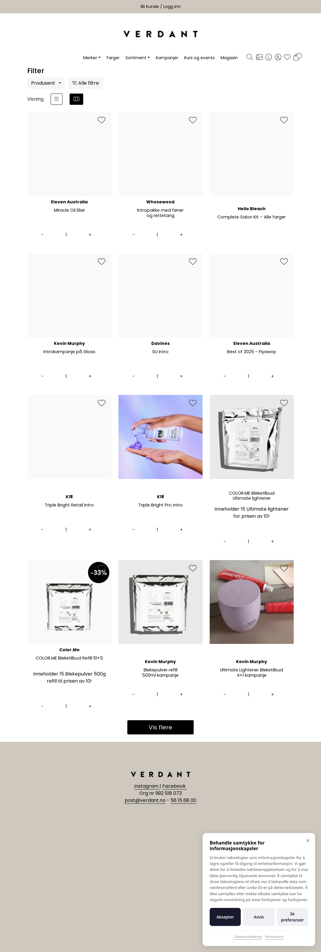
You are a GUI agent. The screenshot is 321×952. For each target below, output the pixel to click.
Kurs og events (199, 58)
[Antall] (66, 235)
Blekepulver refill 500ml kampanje (160, 673)
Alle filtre (85, 83)
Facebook (174, 786)
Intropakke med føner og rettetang (160, 213)
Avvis (259, 917)
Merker (90, 58)
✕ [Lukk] (307, 841)
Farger (113, 58)
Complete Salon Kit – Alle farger (251, 220)
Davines (160, 343)
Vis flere (160, 727)
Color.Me (69, 650)
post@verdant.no (145, 800)
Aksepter (225, 917)
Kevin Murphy (69, 343)
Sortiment (136, 58)
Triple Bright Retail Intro (69, 505)
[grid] (76, 99)
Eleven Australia (69, 202)
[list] (56, 99)
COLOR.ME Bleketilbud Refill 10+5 (69, 658)
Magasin (229, 58)
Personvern (274, 936)
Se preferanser (292, 916)
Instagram (147, 786)
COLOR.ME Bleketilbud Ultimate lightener (251, 496)
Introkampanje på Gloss (69, 352)
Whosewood (160, 202)
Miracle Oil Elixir (69, 210)
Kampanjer (167, 58)
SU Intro (160, 352)
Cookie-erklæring (248, 936)
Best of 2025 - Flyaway (251, 352)
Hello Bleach (252, 209)
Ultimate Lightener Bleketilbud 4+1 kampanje (252, 673)
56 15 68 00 (183, 800)
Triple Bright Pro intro (160, 505)
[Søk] (249, 57)
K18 (69, 497)
